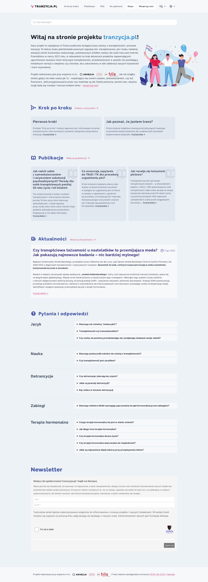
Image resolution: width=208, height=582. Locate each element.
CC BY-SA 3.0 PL (157, 574)
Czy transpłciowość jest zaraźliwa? (97, 360)
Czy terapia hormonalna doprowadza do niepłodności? (107, 443)
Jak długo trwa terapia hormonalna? (97, 429)
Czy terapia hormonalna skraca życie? (98, 436)
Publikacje (89, 6)
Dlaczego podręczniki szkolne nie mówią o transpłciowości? (110, 353)
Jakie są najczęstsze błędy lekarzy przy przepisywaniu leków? (111, 450)
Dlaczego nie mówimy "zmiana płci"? (98, 324)
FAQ (102, 6)
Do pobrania (116, 6)
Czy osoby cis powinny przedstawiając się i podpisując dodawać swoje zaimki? (120, 338)
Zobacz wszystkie (87, 108)
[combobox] (104, 22)
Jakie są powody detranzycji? (94, 383)
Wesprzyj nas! (146, 6)
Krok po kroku (71, 6)
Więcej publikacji (78, 158)
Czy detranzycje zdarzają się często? (98, 376)
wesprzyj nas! (90, 85)
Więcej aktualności (83, 239)
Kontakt (171, 574)
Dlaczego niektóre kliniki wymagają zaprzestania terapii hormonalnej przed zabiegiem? (124, 405)
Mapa (130, 6)
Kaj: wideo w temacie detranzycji (96, 390)
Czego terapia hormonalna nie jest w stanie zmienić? (106, 422)
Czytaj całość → (40, 293)
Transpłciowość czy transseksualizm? (98, 331)
